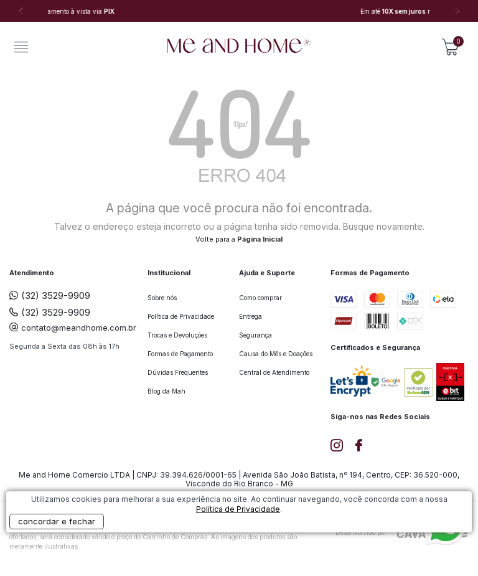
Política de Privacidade (181, 316)
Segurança (255, 335)
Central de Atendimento (274, 372)
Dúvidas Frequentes (178, 372)
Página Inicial (260, 239)
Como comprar (260, 297)
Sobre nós (162, 297)
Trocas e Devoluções (177, 335)
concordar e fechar (56, 521)
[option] (239, 11)
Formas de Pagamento (180, 353)
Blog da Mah (166, 391)
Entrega (250, 316)
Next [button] (457, 11)
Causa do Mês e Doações (275, 353)
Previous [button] (20, 11)
